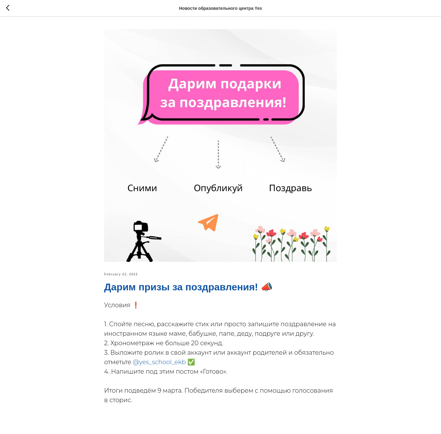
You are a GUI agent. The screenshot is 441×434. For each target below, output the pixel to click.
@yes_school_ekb (159, 362)
